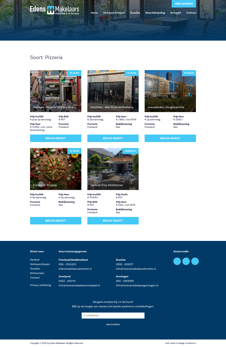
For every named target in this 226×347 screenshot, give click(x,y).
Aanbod (34, 259)
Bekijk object (55, 138)
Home (94, 12)
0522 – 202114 (67, 281)
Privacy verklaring (40, 285)
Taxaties (135, 12)
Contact (191, 12)
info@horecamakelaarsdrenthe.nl (136, 269)
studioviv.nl (190, 343)
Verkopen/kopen (40, 264)
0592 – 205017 (124, 264)
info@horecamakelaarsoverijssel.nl (79, 285)
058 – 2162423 (67, 264)
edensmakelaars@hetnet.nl (75, 269)
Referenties (37, 273)
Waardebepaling (155, 12)
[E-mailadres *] (113, 316)
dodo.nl (173, 343)
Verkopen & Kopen (114, 12)
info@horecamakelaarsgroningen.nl (137, 285)
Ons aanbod (184, 4)
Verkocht (175, 12)
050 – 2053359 (125, 281)
